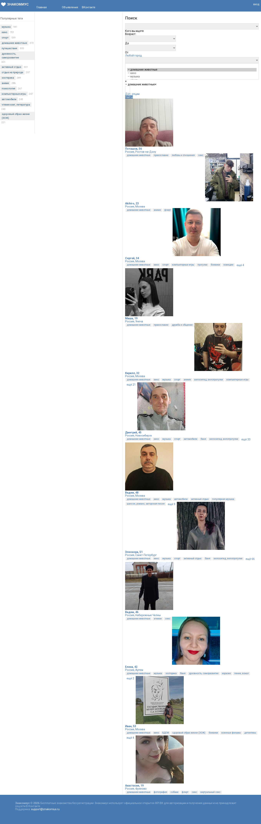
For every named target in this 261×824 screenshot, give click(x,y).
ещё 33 (245, 439)
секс (200, 155)
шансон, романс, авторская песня (146, 503)
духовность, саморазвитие (204, 673)
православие (161, 155)
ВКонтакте (88, 7)
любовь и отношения (183, 155)
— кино (192, 73)
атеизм (158, 618)
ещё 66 (250, 558)
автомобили (190, 439)
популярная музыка (223, 499)
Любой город (133, 55)
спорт (165, 264)
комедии (228, 264)
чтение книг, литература (16, 104)
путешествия (9, 48)
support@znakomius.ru (45, 809)
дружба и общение (182, 325)
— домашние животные (192, 69)
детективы (250, 732)
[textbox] (127, 89)
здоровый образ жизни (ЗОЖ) (188, 732)
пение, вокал (241, 673)
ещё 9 (171, 504)
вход (256, 4)
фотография (160, 792)
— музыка (192, 76)
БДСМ (165, 732)
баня (203, 439)
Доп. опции (132, 93)
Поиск (54, 7)
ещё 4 (240, 265)
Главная (42, 7)
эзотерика (171, 673)
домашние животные (138, 155)
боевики (215, 264)
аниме (157, 210)
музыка (166, 379)
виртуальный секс (210, 792)
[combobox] (134, 30)
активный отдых (200, 499)
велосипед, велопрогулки (208, 379)
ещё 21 (131, 384)
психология (8, 88)
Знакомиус (15, 4)
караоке (226, 673)
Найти (129, 97)
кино (156, 264)
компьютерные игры (183, 264)
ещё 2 (130, 678)
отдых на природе (12, 72)
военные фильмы (231, 732)
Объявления (70, 7)
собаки (174, 792)
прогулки (202, 264)
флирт (167, 210)
